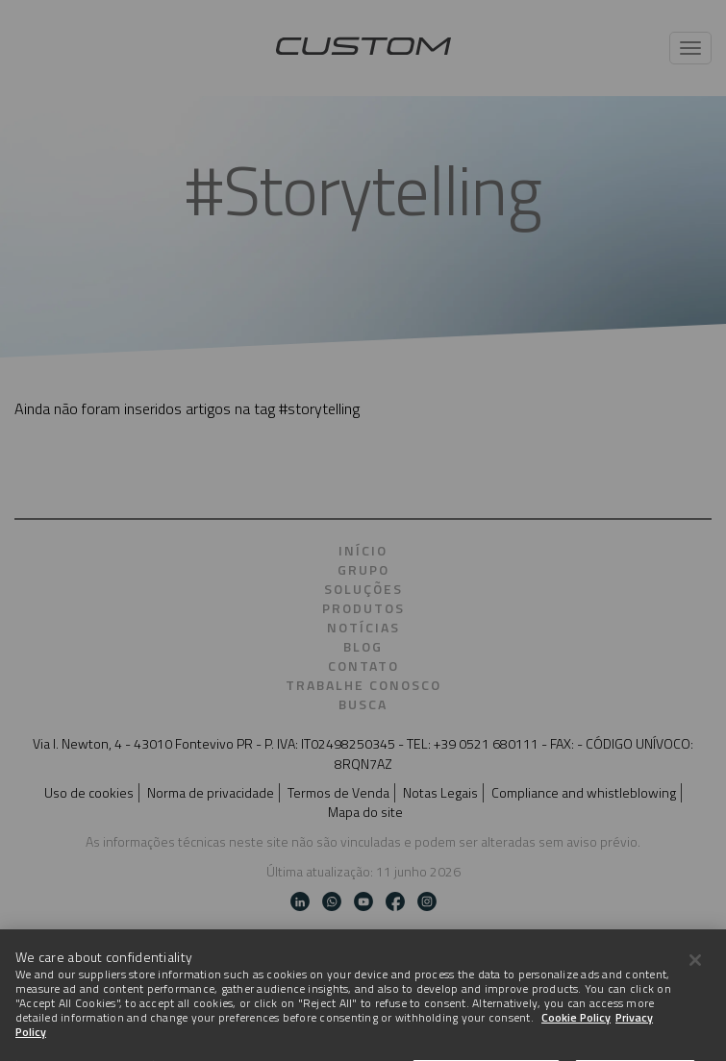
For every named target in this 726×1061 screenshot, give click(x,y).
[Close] (695, 975)
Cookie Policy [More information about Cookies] (576, 1032)
